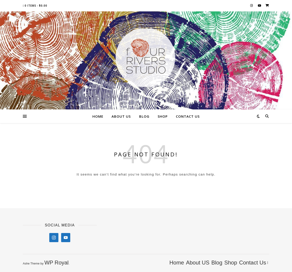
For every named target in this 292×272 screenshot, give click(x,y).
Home (97, 116)
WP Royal (56, 262)
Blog (144, 116)
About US (121, 116)
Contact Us (188, 116)
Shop (163, 116)
